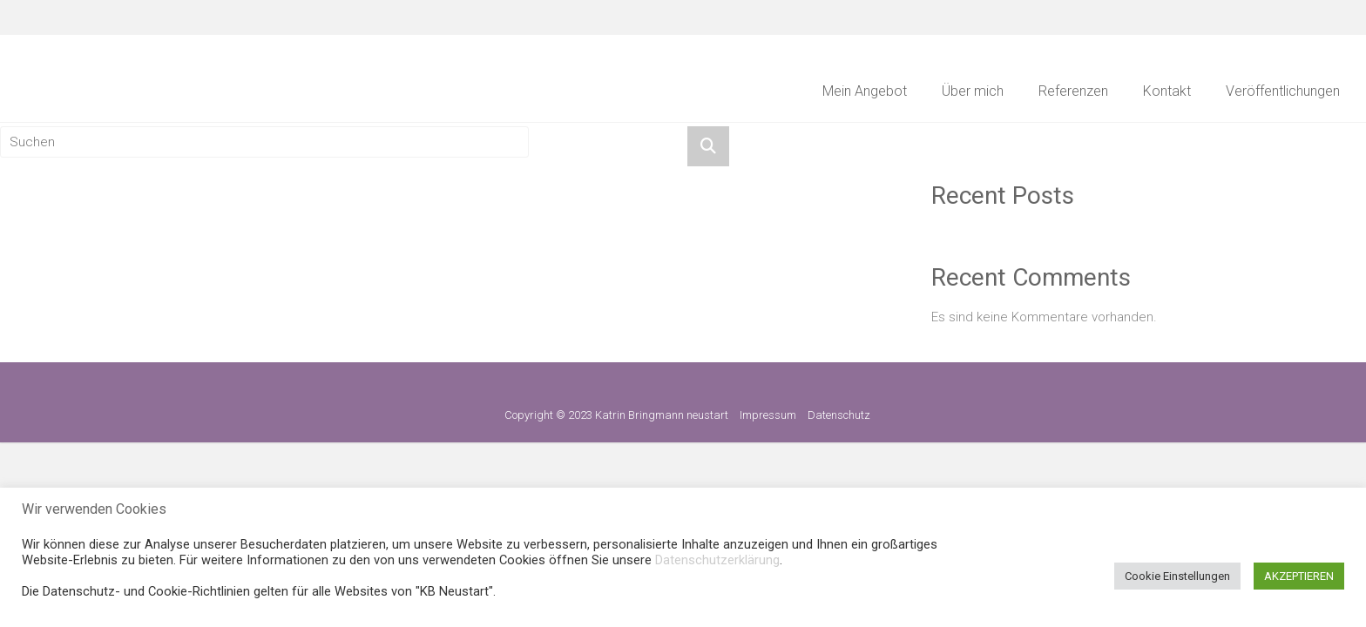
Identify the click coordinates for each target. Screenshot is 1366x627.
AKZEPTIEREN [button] (1299, 576)
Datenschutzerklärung (717, 560)
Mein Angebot (864, 91)
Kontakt (1167, 91)
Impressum (768, 414)
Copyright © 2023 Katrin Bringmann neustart (616, 414)
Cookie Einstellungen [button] (1177, 576)
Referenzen (1073, 91)
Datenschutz (839, 414)
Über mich (973, 91)
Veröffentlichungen (1283, 91)
